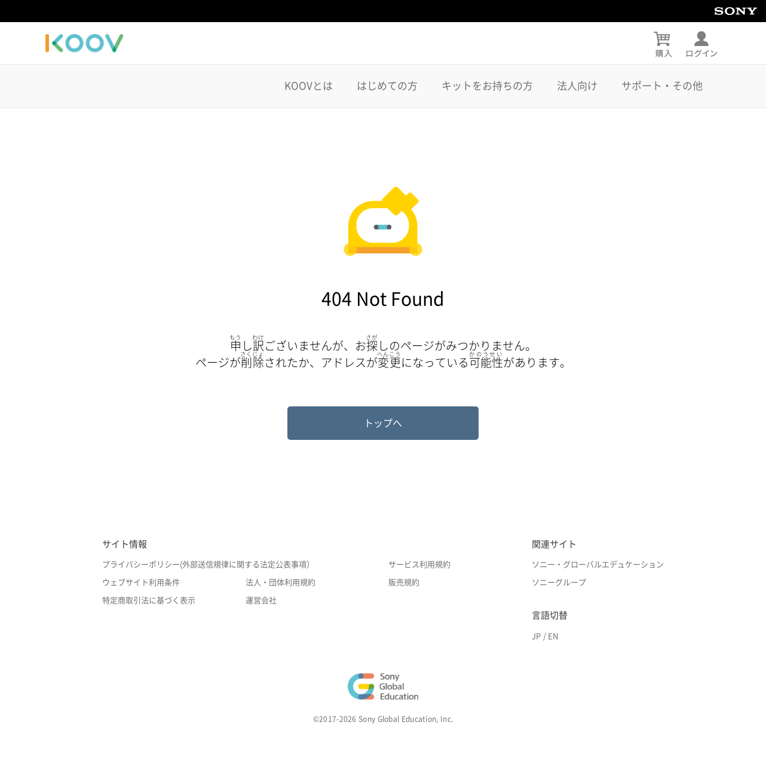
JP (536, 636)
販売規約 (403, 582)
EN (553, 636)
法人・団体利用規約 (280, 582)
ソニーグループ (559, 582)
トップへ (383, 423)
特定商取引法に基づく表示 (148, 600)
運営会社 (261, 600)
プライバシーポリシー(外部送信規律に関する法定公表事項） (208, 564)
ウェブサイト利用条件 (141, 582)
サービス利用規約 (419, 564)
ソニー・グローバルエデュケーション (598, 564)
